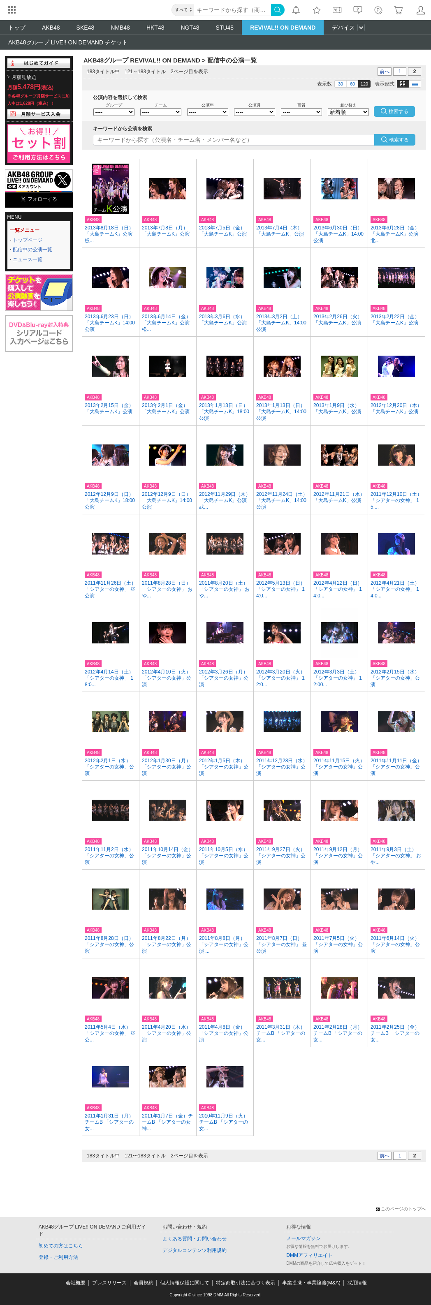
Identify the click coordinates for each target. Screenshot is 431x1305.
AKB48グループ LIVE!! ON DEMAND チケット (68, 42)
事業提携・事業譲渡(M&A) (311, 1283)
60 (352, 83)
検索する (399, 140)
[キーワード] (232, 10)
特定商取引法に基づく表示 (245, 1283)
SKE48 (85, 27)
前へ (384, 71)
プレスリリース (109, 1283)
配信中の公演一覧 (32, 249)
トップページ (27, 240)
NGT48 (190, 27)
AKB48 (51, 27)
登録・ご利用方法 (58, 1257)
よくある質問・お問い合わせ (194, 1239)
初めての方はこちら (61, 1246)
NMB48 (120, 27)
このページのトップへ (401, 1208)
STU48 (225, 27)
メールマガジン (303, 1238)
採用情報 (357, 1283)
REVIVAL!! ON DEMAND (282, 27)
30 (340, 83)
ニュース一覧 (27, 259)
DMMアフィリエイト (309, 1255)
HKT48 (155, 27)
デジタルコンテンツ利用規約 (194, 1250)
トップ (16, 27)
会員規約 (143, 1283)
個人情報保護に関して (184, 1283)
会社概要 (76, 1283)
